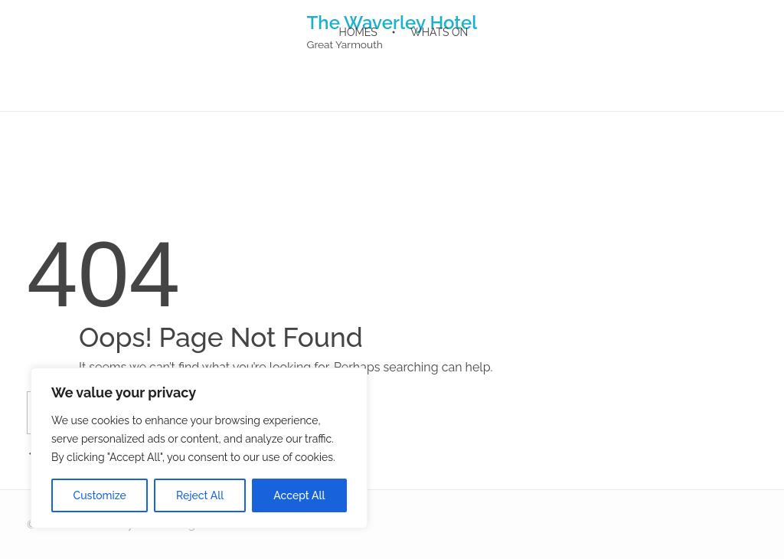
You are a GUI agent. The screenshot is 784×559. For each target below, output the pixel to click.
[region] (199, 448)
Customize (100, 495)
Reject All (200, 495)
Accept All (299, 495)
